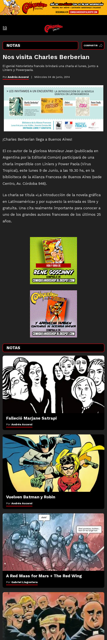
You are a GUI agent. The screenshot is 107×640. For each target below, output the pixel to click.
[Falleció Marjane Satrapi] (53, 384)
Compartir (93, 45)
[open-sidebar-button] (5, 28)
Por (19, 424)
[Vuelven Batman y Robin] (53, 463)
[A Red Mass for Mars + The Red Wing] (53, 542)
